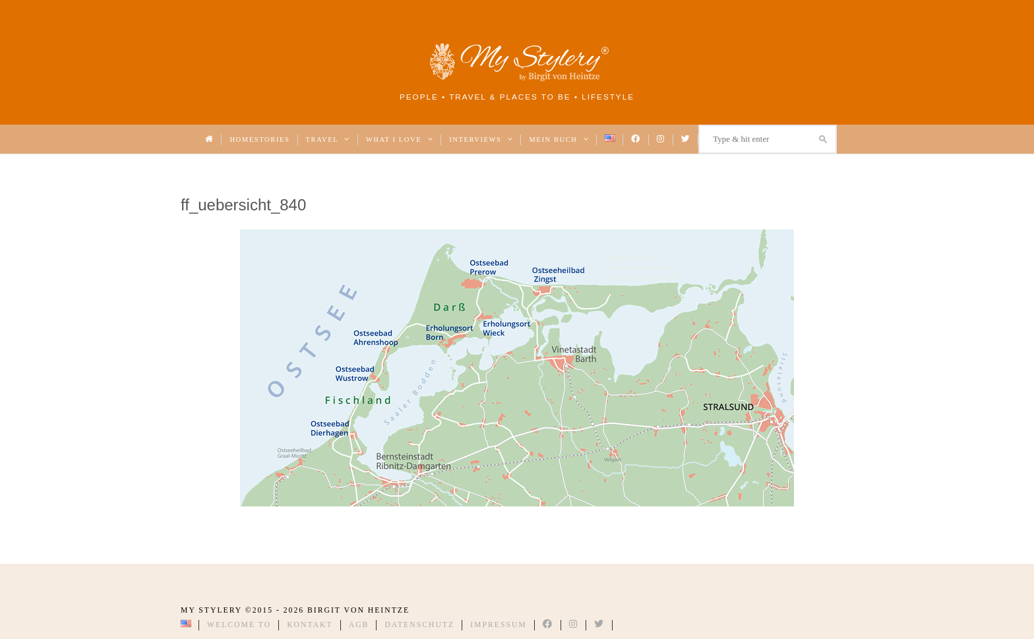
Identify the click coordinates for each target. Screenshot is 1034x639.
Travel (328, 139)
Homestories (259, 139)
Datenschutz (419, 625)
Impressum (498, 625)
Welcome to (239, 625)
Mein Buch (559, 139)
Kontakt (310, 625)
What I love (399, 139)
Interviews (481, 139)
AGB (359, 625)
